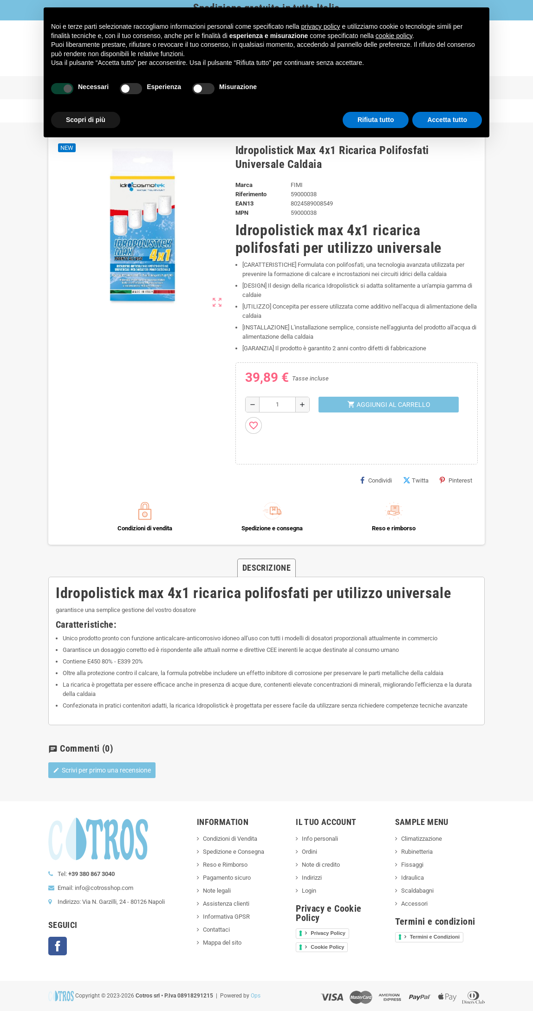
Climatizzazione (421, 838)
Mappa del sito (222, 942)
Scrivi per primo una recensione (102, 770)
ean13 (244, 203)
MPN (241, 212)
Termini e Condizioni (435, 937)
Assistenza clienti (226, 903)
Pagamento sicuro (227, 877)
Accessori (414, 903)
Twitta (416, 480)
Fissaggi (412, 864)
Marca (244, 184)
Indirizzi (312, 877)
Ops (255, 995)
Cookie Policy (327, 947)
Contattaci (216, 929)
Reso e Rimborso (225, 864)
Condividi (376, 480)
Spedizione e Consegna (233, 851)
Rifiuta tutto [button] (376, 119)
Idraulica (412, 877)
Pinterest (456, 480)
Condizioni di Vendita (230, 838)
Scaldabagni (417, 890)
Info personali (320, 838)
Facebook (57, 946)
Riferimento (250, 194)
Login (309, 890)
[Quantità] (277, 404)
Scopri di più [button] (85, 119)
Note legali (217, 890)
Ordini (309, 851)
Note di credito (321, 864)
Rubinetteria (417, 851)
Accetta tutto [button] (447, 119)
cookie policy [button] (394, 35)
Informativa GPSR (226, 916)
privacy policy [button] (320, 26)
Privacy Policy (328, 933)
